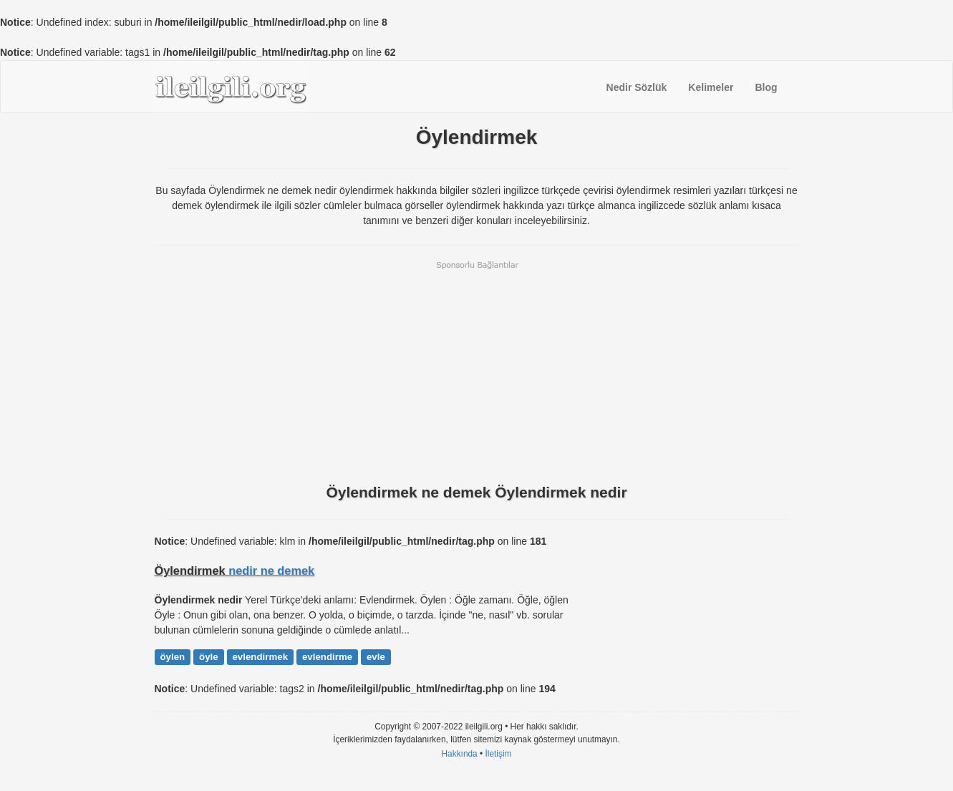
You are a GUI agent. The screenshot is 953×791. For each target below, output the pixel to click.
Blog (766, 87)
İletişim (498, 754)
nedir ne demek (271, 570)
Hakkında (459, 754)
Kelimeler (710, 87)
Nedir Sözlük (636, 87)
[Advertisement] (477, 371)
